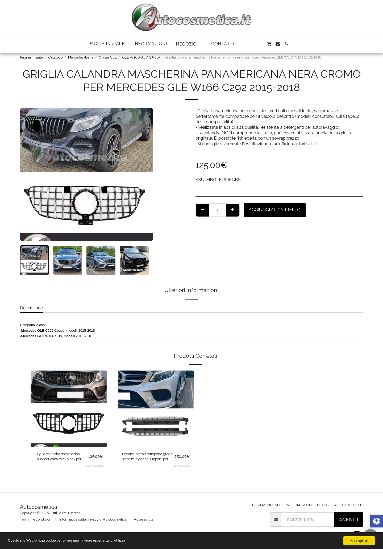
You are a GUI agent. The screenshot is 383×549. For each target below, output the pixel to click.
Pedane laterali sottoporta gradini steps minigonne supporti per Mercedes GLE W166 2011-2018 (145, 458)
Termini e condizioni (36, 519)
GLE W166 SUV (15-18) (141, 57)
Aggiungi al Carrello (275, 209)
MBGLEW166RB (180, 469)
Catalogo (55, 57)
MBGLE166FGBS (93, 469)
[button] (189, 44)
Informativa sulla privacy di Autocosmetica (93, 519)
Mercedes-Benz (80, 57)
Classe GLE (108, 57)
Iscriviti (348, 519)
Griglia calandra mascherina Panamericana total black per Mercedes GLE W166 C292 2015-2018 (60, 458)
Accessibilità (143, 519)
